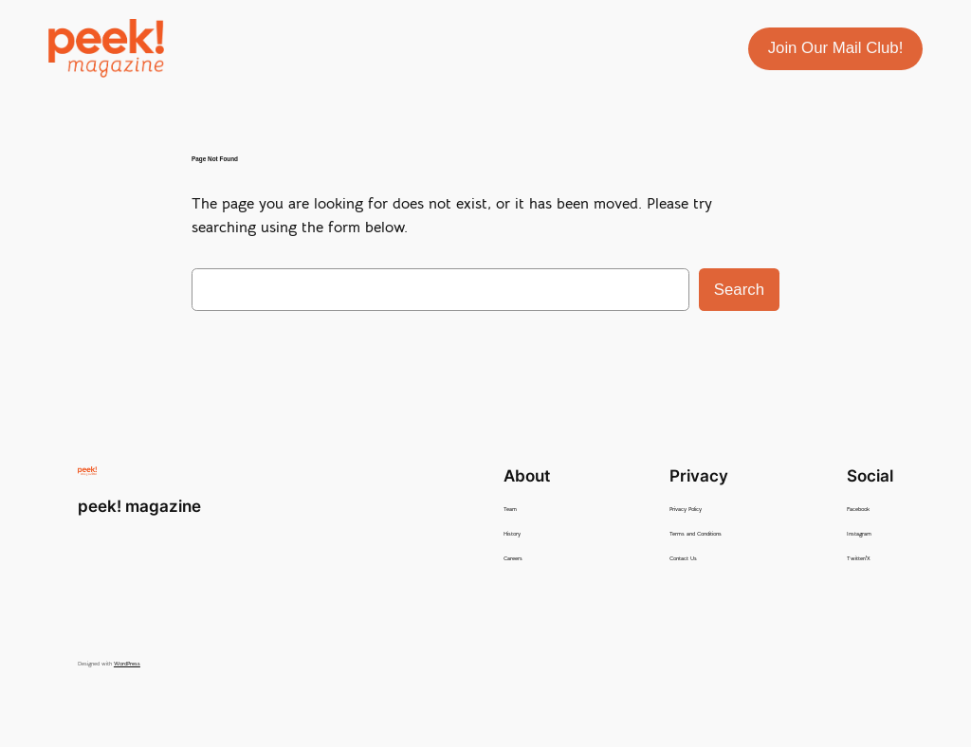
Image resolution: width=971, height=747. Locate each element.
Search (739, 290)
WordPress (127, 663)
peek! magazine (139, 506)
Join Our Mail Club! (836, 48)
